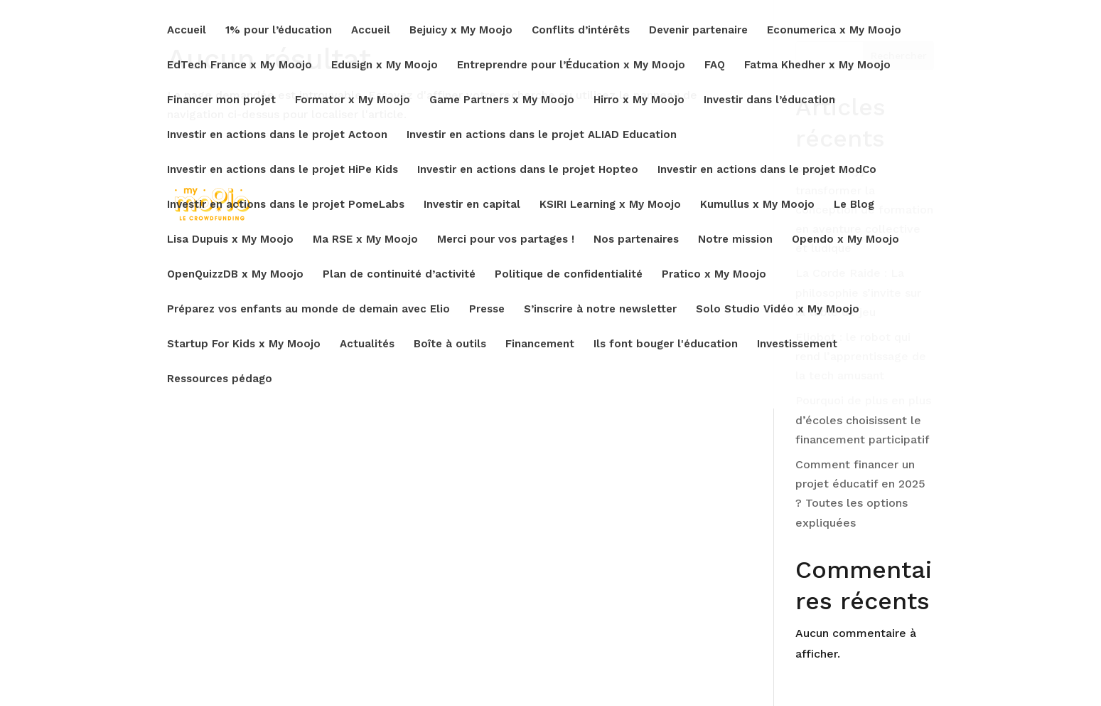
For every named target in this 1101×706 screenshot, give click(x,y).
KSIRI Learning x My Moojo (610, 205)
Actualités (367, 344)
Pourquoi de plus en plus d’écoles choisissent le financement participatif (863, 420)
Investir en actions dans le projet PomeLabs (285, 205)
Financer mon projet (221, 100)
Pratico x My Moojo (714, 274)
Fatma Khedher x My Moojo (817, 65)
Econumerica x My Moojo (834, 30)
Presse (487, 309)
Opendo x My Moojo (845, 240)
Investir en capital (472, 205)
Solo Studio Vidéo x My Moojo (777, 309)
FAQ (714, 65)
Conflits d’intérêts (581, 30)
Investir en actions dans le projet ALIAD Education (542, 135)
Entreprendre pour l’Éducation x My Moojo (571, 65)
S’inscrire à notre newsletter (600, 309)
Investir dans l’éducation (769, 100)
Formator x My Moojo (352, 100)
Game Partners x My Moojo (501, 100)
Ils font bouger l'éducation (666, 344)
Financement (539, 344)
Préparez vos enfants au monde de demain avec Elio (308, 309)
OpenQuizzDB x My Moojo (235, 274)
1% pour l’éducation (278, 30)
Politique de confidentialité (569, 274)
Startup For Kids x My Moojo (244, 344)
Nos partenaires (636, 240)
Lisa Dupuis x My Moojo (230, 240)
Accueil (186, 30)
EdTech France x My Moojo (239, 65)
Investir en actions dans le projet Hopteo (527, 170)
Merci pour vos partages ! (505, 240)
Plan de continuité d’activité (399, 274)
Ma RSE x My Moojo (365, 240)
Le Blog (854, 205)
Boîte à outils (450, 344)
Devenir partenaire (698, 30)
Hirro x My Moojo (639, 100)
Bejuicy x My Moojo (460, 30)
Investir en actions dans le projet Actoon (277, 135)
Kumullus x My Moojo (757, 205)
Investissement (797, 344)
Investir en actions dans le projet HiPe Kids (282, 170)
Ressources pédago (219, 379)
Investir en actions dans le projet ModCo (766, 170)
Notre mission (735, 240)
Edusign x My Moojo (384, 65)
